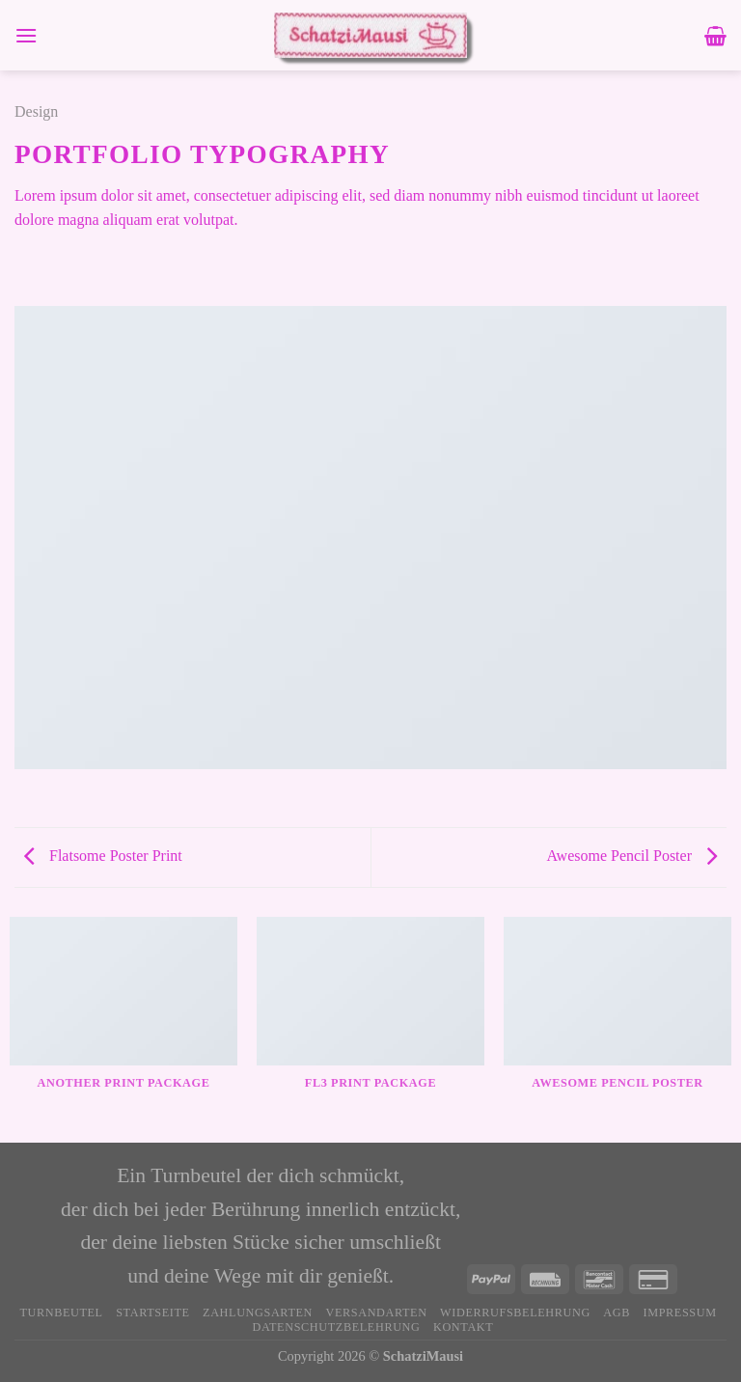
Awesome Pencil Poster (631, 855)
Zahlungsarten (258, 1312)
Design (36, 111)
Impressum (679, 1312)
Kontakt (463, 1327)
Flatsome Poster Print (103, 855)
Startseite (152, 1312)
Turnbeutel (60, 1312)
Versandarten (375, 1312)
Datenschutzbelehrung (337, 1327)
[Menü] (26, 35)
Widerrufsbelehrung (515, 1312)
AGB (616, 1312)
